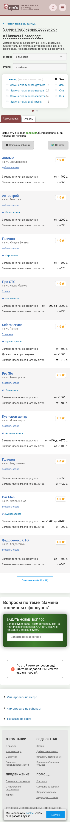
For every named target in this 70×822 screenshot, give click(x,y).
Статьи (40, 746)
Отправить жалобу (46, 792)
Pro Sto (7, 373)
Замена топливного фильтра (28, 96)
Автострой (10, 196)
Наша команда (13, 751)
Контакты (41, 781)
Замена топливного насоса (27, 90)
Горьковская (12, 212)
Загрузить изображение (49, 757)
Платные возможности (18, 781)
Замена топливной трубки (26, 101)
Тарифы (10, 794)
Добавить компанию (47, 751)
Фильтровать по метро (20, 697)
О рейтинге (11, 757)
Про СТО (8, 282)
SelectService (12, 325)
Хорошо (55, 814)
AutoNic (8, 158)
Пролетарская (13, 341)
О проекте (11, 746)
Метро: (7, 56)
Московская (12, 298)
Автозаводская (14, 433)
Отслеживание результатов (13, 788)
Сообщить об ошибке (47, 786)
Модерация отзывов (47, 797)
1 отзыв (6, 291)
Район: (7, 67)
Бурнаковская (13, 513)
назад (26, 79)
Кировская (11, 255)
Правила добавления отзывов (47, 763)
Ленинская (11, 390)
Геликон (8, 239)
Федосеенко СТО (15, 540)
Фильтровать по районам (22, 708)
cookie (30, 813)
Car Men (8, 497)
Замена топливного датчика (27, 85)
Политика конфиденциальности (17, 763)
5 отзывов (7, 334)
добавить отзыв (10, 167)
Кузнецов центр (14, 416)
